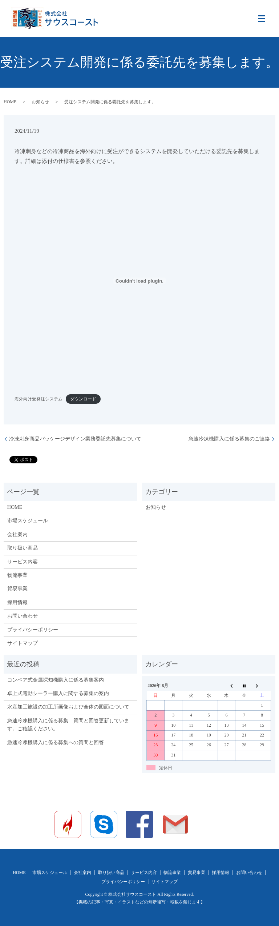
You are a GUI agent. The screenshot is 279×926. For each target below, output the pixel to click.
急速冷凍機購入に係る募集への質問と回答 (55, 742)
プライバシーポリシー (32, 629)
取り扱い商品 (22, 548)
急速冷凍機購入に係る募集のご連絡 (229, 439)
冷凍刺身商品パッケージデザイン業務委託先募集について (75, 439)
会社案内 (17, 534)
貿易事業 (17, 588)
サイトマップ (22, 643)
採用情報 (17, 602)
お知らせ (40, 101)
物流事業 (17, 575)
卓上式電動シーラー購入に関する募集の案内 (58, 693)
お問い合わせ (22, 616)
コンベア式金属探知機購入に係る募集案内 (55, 680)
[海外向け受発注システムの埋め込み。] (139, 281)
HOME (10, 101)
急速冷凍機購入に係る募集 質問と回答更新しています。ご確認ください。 (68, 724)
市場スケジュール (27, 520)
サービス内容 (22, 561)
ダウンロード (83, 399)
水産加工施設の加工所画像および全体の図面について (68, 707)
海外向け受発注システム (38, 399)
